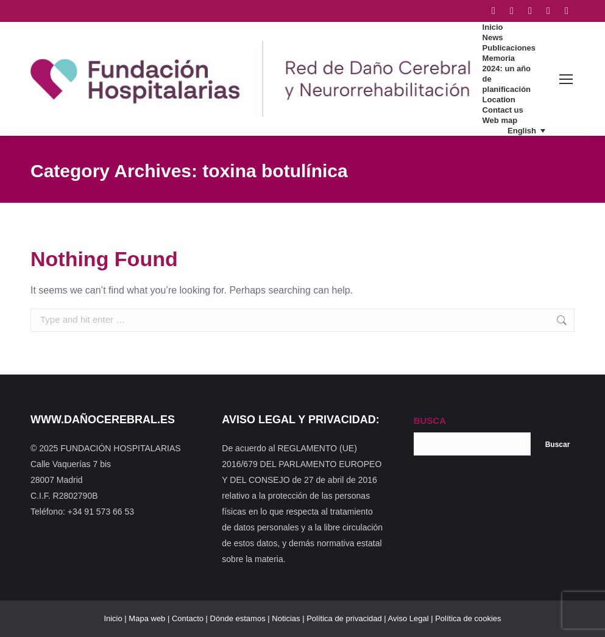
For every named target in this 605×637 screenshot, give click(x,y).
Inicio (113, 618)
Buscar (557, 444)
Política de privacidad (344, 618)
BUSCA (430, 420)
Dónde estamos (238, 618)
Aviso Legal (408, 618)
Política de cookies (468, 618)
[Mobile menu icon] (566, 79)
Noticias (286, 618)
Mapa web (147, 618)
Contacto (187, 618)
